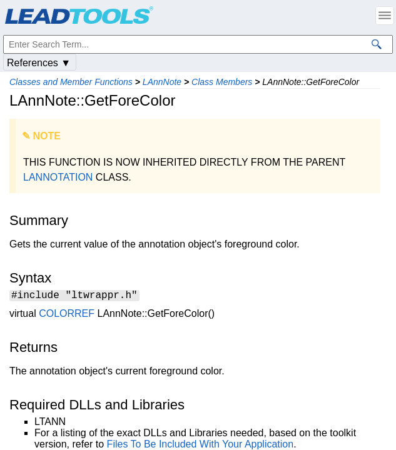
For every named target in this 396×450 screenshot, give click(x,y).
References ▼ (39, 63)
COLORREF (66, 315)
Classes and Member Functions (71, 82)
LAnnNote (162, 82)
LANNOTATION (58, 177)
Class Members (221, 82)
